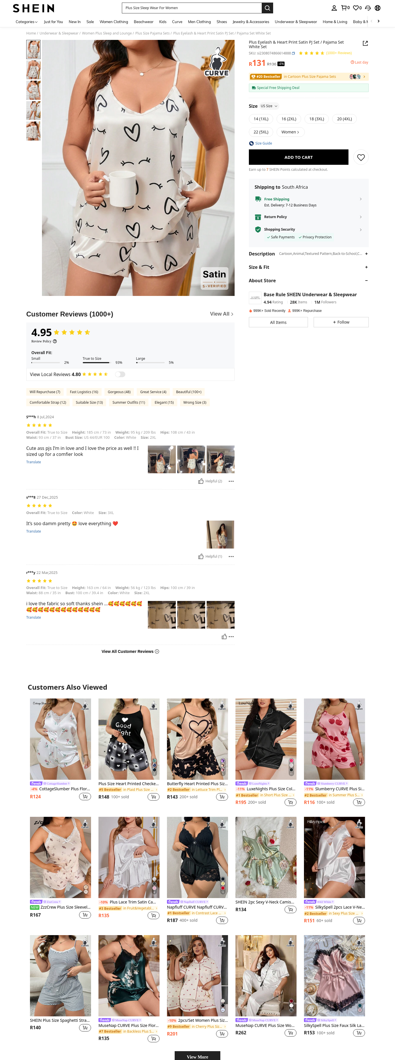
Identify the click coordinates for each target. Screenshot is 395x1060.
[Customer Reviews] (130, 314)
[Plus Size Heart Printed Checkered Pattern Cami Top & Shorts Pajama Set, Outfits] (129, 739)
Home (31, 33)
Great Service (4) (153, 391)
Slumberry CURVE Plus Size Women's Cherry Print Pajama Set (334, 789)
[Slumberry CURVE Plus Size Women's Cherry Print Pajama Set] (334, 739)
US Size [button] (269, 105)
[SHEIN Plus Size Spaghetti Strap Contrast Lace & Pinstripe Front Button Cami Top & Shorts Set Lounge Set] (60, 975)
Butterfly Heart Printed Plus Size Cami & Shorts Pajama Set (197, 783)
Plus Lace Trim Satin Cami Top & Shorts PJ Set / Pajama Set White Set (129, 902)
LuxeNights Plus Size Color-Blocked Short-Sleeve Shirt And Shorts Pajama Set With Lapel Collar (266, 789)
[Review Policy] (44, 341)
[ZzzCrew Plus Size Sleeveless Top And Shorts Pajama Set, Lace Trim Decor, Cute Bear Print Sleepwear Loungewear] (60, 857)
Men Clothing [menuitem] (199, 21)
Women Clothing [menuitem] (114, 21)
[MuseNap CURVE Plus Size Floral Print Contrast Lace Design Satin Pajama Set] (129, 975)
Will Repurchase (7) (45, 391)
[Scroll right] (378, 21)
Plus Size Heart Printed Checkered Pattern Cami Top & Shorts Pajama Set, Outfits (129, 783)
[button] (192, 8)
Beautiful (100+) (188, 391)
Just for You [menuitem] (53, 21)
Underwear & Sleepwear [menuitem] (296, 21)
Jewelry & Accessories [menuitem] (251, 21)
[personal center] (334, 8)
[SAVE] (361, 157)
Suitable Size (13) (89, 402)
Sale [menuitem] (90, 21)
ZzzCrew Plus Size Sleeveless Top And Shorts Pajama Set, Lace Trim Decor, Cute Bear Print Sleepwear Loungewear (60, 907)
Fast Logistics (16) (84, 391)
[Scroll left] (372, 21)
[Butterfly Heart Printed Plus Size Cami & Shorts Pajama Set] (197, 739)
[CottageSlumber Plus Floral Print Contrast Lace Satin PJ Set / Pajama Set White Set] (60, 739)
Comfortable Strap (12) (48, 402)
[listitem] (60, 753)
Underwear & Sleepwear (59, 33)
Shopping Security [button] (279, 230)
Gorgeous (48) (119, 391)
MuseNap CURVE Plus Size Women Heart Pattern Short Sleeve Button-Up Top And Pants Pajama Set (266, 1025)
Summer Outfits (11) (128, 402)
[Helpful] (201, 481)
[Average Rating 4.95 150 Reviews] (325, 53)
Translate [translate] (33, 462)
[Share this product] (365, 43)
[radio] (261, 119)
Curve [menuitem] (177, 21)
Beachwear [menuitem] (144, 21)
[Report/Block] (231, 481)
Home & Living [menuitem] (335, 21)
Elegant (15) (164, 402)
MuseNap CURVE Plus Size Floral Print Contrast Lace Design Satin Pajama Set (129, 1025)
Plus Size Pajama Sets (152, 33)
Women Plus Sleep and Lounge (107, 33)
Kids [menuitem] (162, 21)
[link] (345, 7)
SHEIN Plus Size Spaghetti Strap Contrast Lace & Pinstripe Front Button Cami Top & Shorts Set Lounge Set (60, 1020)
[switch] (120, 374)
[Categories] (27, 21)
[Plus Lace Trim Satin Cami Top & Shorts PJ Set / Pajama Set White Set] (129, 857)
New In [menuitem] (75, 21)
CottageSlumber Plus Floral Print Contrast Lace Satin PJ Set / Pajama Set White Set (60, 789)
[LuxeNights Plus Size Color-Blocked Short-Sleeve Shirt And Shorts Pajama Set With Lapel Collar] (266, 739)
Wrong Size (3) (195, 402)
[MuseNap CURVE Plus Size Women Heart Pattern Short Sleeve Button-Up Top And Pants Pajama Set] (266, 975)
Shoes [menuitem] (222, 21)
